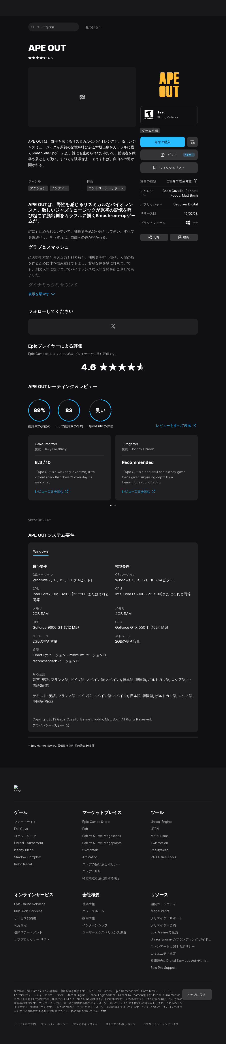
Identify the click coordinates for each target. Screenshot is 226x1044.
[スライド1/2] (110, 505)
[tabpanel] (113, 610)
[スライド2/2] (115, 505)
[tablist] (113, 551)
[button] (82, 294)
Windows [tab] (41, 551)
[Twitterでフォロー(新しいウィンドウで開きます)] (113, 326)
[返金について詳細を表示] (195, 181)
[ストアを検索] (32, 27)
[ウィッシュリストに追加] (169, 167)
